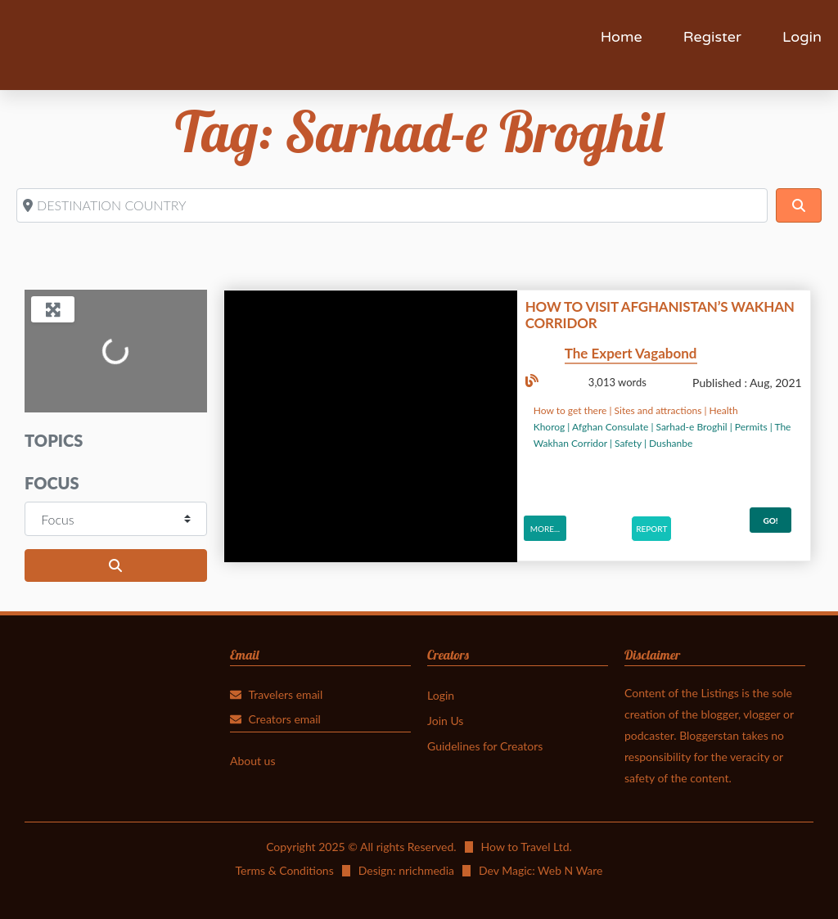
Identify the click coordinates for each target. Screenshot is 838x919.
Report (651, 529)
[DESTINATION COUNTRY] (392, 205)
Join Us (445, 721)
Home (621, 37)
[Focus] (116, 519)
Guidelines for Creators (485, 746)
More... (545, 529)
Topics (54, 440)
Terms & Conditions (284, 870)
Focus (52, 483)
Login (802, 37)
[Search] (799, 205)
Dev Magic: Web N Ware (541, 870)
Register (712, 37)
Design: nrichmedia (406, 870)
